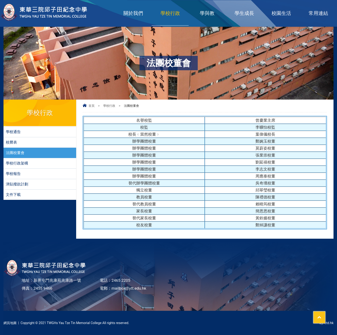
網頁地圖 (10, 323)
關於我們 (133, 13)
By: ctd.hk (326, 323)
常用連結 (318, 13)
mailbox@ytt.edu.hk (129, 288)
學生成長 (244, 13)
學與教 (207, 13)
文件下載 (13, 194)
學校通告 (13, 132)
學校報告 (13, 173)
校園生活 (281, 13)
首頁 (92, 105)
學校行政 (170, 13)
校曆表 (11, 142)
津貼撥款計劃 (17, 184)
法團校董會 (15, 153)
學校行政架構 (17, 163)
